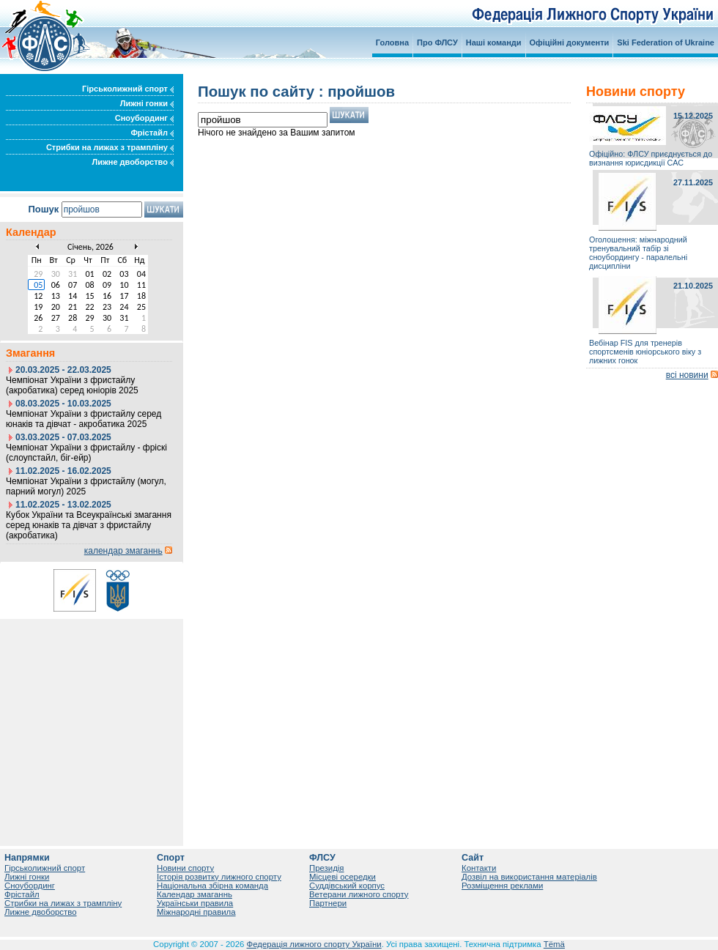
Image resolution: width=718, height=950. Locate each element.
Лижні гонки (147, 103)
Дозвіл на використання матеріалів (529, 876)
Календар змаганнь (194, 894)
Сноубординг (144, 118)
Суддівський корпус (347, 885)
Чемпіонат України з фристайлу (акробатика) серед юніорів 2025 (72, 385)
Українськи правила (195, 903)
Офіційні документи (570, 42)
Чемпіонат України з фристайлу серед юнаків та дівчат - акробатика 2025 (83, 419)
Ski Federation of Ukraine (665, 42)
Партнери (328, 903)
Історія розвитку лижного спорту (219, 876)
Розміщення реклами (502, 885)
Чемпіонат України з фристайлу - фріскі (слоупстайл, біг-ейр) (86, 452)
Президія (326, 868)
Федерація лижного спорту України (314, 944)
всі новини (687, 375)
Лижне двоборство (133, 161)
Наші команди (494, 42)
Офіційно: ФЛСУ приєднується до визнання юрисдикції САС (650, 158)
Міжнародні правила (196, 912)
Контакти (479, 868)
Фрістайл (152, 132)
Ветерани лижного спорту (358, 894)
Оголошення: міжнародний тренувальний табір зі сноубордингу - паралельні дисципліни (638, 252)
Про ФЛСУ (437, 42)
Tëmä (554, 944)
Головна (392, 42)
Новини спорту (185, 868)
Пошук (43, 209)
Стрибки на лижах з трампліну (110, 147)
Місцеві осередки (342, 876)
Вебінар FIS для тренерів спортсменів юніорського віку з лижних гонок (645, 351)
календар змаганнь (123, 551)
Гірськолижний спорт (128, 88)
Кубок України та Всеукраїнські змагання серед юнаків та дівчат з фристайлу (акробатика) (88, 525)
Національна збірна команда (212, 885)
